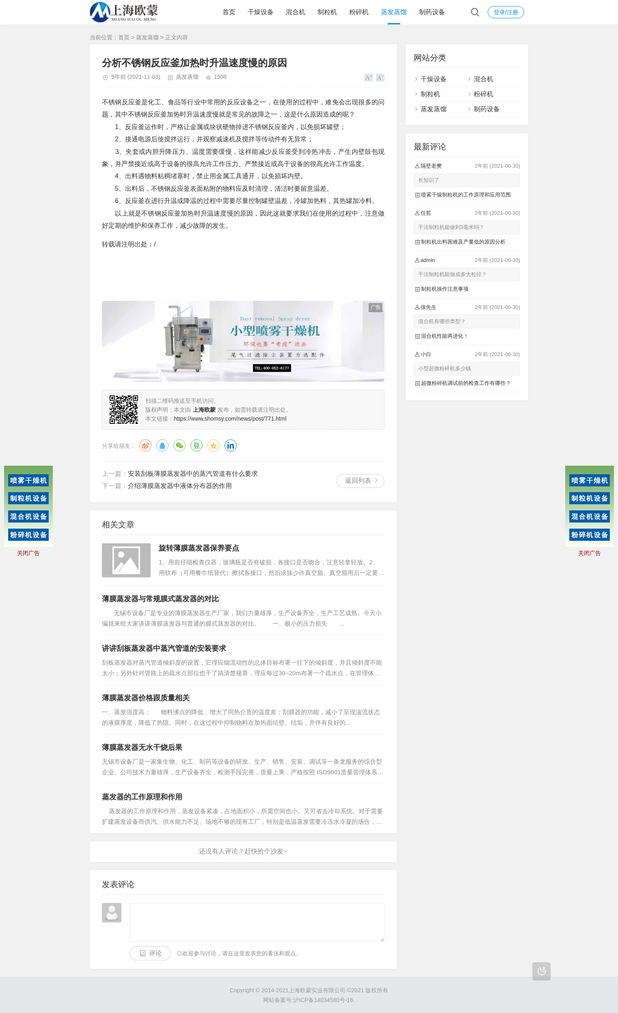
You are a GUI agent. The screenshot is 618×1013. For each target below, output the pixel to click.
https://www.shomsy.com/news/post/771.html (230, 418)
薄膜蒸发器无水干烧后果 (142, 747)
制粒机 (327, 12)
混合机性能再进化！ (445, 336)
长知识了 (428, 180)
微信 (179, 445)
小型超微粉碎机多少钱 (444, 368)
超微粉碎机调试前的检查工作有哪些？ (466, 383)
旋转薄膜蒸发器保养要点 (199, 548)
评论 (155, 953)
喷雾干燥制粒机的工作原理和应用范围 (466, 195)
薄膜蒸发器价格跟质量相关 (146, 698)
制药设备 (432, 12)
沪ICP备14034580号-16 (323, 1000)
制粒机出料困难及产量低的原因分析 (463, 242)
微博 (145, 445)
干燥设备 (261, 12)
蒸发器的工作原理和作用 (142, 797)
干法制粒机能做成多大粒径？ (452, 274)
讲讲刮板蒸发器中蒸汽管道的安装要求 (164, 648)
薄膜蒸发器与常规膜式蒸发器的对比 (160, 599)
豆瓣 (196, 445)
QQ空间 (213, 445)
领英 (231, 445)
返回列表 (358, 480)
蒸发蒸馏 (394, 12)
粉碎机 (359, 12)
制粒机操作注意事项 (445, 289)
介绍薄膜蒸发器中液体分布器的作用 (180, 485)
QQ (162, 445)
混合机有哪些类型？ (442, 321)
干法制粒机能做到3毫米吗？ (451, 227)
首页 (229, 12)
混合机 (295, 12)
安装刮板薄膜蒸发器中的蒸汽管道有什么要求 (193, 473)
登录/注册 (506, 12)
